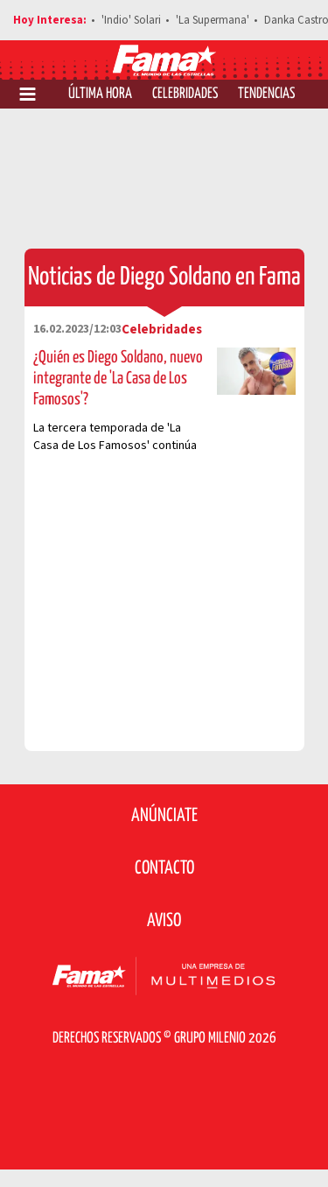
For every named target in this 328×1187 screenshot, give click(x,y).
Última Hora (100, 94)
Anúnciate (164, 816)
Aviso (164, 921)
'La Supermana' (212, 20)
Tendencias (266, 94)
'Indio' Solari (131, 20)
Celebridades (185, 94)
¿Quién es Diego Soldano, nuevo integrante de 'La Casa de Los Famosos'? (118, 378)
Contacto (164, 868)
